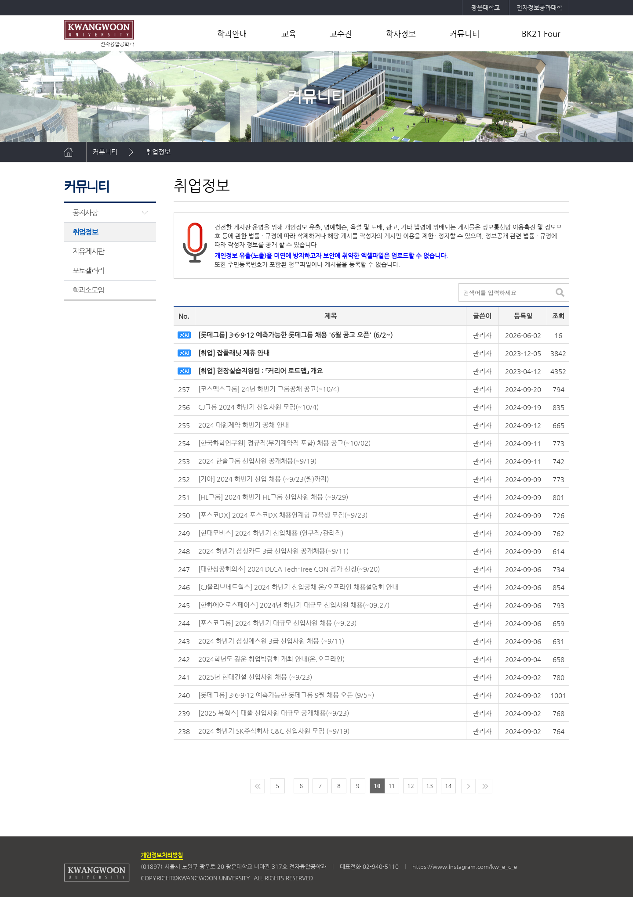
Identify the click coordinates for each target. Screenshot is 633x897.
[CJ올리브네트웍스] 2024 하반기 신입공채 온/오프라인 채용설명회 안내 (298, 587)
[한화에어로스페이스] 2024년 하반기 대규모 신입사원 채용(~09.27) (293, 605)
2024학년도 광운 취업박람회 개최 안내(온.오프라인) (271, 659)
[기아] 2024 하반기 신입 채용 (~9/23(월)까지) (263, 479)
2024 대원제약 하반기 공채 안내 (243, 425)
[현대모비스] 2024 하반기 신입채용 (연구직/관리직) (270, 533)
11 (392, 785)
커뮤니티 (465, 33)
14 (448, 785)
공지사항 (85, 212)
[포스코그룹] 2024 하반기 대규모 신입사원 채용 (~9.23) (277, 623)
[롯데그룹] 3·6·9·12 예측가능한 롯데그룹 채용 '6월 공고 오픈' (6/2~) (295, 335)
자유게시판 (88, 251)
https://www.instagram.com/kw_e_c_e (464, 866)
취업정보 (158, 151)
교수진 (341, 33)
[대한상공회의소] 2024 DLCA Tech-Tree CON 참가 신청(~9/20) (289, 569)
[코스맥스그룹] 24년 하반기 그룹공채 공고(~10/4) (268, 389)
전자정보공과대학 (539, 7)
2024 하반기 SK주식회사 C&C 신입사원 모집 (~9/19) (273, 731)
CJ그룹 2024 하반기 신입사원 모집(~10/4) (258, 407)
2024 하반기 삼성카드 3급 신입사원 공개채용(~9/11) (273, 551)
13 (429, 785)
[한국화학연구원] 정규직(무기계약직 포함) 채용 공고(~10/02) (284, 443)
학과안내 (232, 33)
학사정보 (401, 33)
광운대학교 (485, 7)
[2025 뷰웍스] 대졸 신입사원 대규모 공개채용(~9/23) (273, 713)
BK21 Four (541, 33)
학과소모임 (88, 289)
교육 (288, 33)
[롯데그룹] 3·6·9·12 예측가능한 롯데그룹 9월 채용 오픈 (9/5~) (286, 695)
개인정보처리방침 (162, 855)
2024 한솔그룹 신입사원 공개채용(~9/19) (257, 461)
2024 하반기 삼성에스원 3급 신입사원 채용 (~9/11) (271, 641)
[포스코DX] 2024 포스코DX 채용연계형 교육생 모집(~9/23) (282, 515)
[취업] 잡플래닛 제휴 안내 (233, 353)
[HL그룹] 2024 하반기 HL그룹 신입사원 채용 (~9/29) (273, 497)
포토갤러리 (88, 270)
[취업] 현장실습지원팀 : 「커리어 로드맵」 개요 (260, 371)
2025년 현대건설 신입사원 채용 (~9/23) (255, 677)
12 (410, 785)
